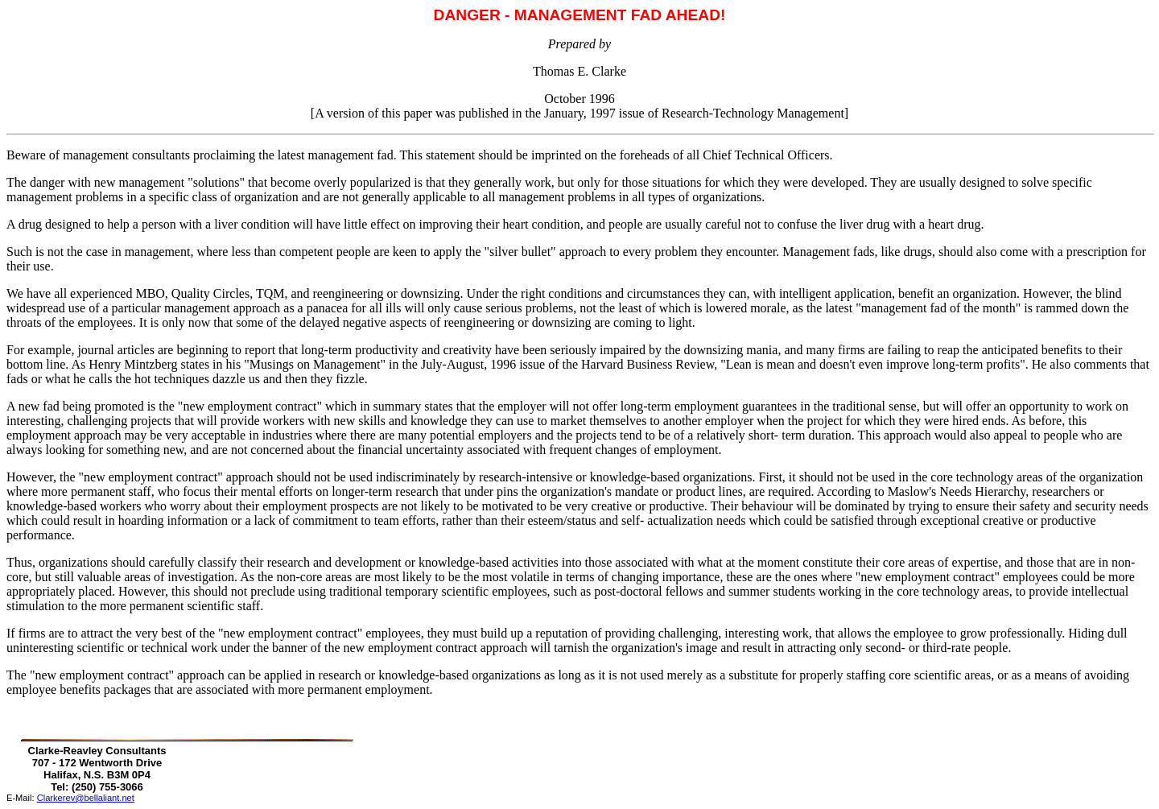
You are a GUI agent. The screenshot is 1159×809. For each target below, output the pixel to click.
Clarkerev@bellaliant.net (85, 798)
